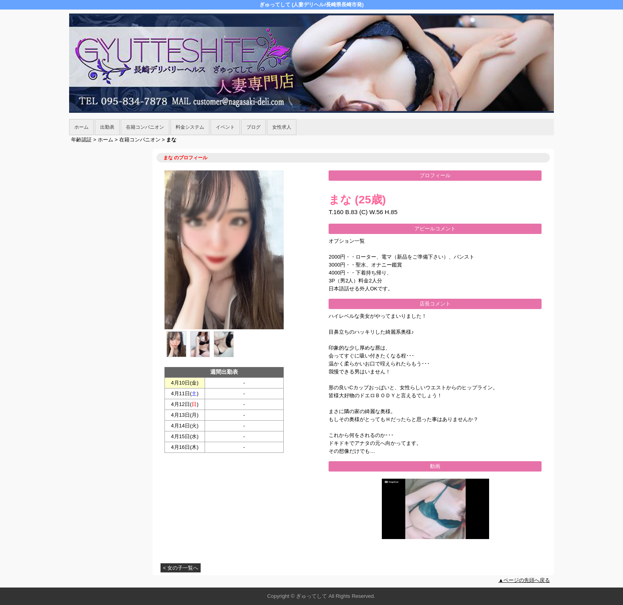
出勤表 (107, 127)
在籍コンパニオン (145, 127)
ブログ (253, 127)
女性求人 (281, 127)
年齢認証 (81, 140)
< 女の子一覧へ (180, 568)
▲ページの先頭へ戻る (524, 580)
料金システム (190, 127)
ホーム (81, 127)
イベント (225, 127)
